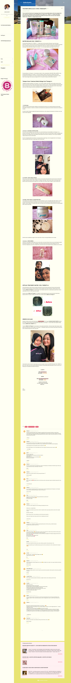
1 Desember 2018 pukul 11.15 (33, 541)
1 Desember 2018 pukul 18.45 (34, 560)
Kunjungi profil (7, 17)
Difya (27, 495)
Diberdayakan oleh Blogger (42, 680)
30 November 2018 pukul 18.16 (34, 464)
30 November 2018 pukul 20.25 (33, 478)
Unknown (27, 441)
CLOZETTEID (45, 373)
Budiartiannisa (27, 2)
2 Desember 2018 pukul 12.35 (34, 583)
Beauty (26, 426)
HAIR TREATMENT (31, 426)
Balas (27, 439)
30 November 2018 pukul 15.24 (34, 441)
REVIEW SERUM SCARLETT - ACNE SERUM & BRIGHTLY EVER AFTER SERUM (40, 645)
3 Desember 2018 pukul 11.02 (33, 595)
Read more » (60, 676)
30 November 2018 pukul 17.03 (33, 452)
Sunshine (27, 583)
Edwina (27, 595)
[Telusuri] (63, 2)
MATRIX (45, 379)
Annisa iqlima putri (29, 568)
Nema (27, 478)
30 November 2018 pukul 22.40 (34, 487)
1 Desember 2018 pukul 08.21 (34, 522)
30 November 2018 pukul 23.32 (32, 495)
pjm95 (27, 452)
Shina (27, 530)
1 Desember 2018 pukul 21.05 (36, 576)
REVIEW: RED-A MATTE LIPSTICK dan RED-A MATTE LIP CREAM (37, 657)
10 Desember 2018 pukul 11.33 (34, 602)
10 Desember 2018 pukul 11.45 (35, 618)
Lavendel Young (29, 576)
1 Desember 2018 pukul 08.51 (33, 530)
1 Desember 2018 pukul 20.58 (37, 568)
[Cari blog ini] (7, 37)
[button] (61, 8)
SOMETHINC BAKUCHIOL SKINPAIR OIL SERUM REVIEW (35, 667)
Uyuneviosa (28, 618)
